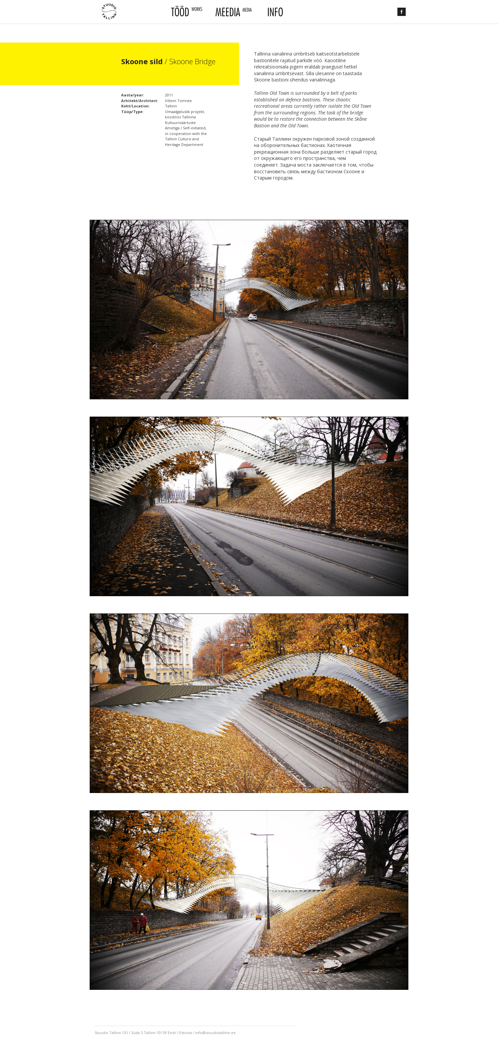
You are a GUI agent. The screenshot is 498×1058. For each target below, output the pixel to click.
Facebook (401, 12)
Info (274, 12)
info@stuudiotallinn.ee (215, 1032)
